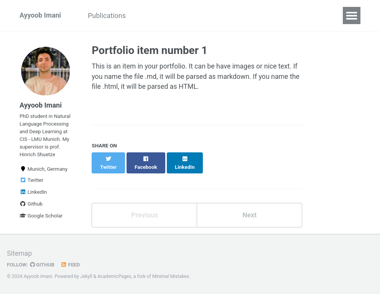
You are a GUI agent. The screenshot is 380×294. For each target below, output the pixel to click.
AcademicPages (115, 276)
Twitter (31, 182)
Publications (108, 15)
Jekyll (86, 276)
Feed (71, 264)
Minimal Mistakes (171, 276)
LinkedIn (33, 194)
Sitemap (19, 254)
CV (145, 15)
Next (249, 208)
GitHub (42, 264)
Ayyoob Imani (41, 15)
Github (31, 206)
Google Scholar (41, 218)
